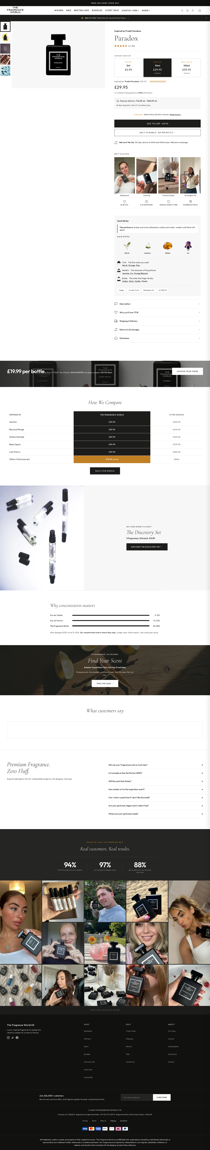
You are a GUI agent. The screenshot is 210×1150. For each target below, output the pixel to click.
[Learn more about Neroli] (126, 247)
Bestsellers (81, 10)
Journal (171, 1039)
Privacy (85, 1121)
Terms (94, 1121)
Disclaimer (123, 1121)
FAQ (127, 1054)
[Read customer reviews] (157, 114)
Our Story (172, 1031)
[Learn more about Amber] (167, 247)
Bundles (97, 10)
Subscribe (162, 1097)
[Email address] (137, 1097)
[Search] (182, 10)
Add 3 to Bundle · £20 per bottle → (157, 132)
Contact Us (130, 1062)
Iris (131, 273)
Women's (87, 1039)
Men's (86, 1046)
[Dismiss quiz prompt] (206, 18)
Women (58, 10)
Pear (138, 265)
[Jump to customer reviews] (157, 47)
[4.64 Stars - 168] (124, 46)
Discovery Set (89, 1062)
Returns (129, 1046)
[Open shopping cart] (200, 10)
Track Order (131, 1031)
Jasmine (125, 273)
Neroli (124, 265)
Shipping (129, 1039)
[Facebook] (17, 1037)
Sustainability (173, 1046)
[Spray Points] (187, 10)
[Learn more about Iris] (188, 247)
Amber (125, 281)
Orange (131, 265)
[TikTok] (12, 1037)
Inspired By (88, 1077)
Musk (131, 281)
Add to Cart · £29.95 (157, 123)
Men (68, 10)
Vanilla (137, 281)
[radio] (128, 68)
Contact (171, 1062)
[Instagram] (8, 1037)
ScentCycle (172, 1054)
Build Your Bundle (105, 471)
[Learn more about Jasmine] (147, 247)
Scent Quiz (112, 10)
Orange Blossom (141, 273)
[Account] (193, 10)
